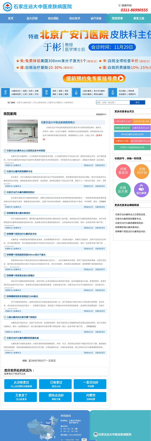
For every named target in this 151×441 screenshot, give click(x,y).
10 (42, 360)
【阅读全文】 (88, 165)
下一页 (47, 360)
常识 (37, 94)
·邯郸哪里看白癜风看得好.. (127, 227)
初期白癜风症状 (122, 128)
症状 (31, 91)
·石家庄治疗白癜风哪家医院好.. (129, 223)
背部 (66, 91)
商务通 (131, 91)
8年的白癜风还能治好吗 (132, 134)
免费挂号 (132, 94)
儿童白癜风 (87, 91)
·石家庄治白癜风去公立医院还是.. (131, 214)
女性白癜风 (87, 94)
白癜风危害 (16, 94)
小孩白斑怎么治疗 (123, 121)
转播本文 (9, 165)
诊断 (37, 91)
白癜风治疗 (16, 91)
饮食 (31, 94)
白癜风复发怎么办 (140, 128)
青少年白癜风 (99, 91)
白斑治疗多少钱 (141, 121)
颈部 (60, 91)
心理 (25, 94)
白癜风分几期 (122, 141)
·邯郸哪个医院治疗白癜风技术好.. (131, 231)
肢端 (60, 94)
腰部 (66, 94)
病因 (25, 91)
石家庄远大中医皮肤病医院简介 (58, 122)
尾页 (53, 360)
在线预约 (122, 94)
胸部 (54, 94)
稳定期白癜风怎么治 (140, 141)
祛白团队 (122, 91)
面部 (54, 91)
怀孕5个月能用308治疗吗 (132, 147)
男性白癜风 (98, 94)
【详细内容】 (91, 326)
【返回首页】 (100, 165)
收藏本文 (17, 165)
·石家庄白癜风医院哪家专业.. (128, 218)
